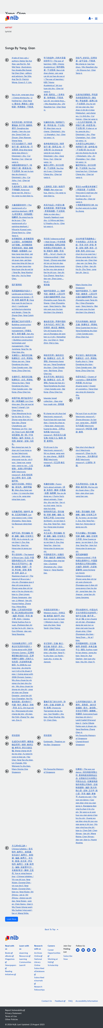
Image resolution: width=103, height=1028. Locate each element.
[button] (91, 18)
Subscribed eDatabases (39, 971)
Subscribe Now (67, 957)
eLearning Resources (24, 954)
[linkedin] (78, 951)
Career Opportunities (54, 952)
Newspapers (10, 966)
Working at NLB (53, 960)
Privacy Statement (13, 1013)
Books (9, 952)
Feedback (60, 1001)
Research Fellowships (39, 988)
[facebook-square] (84, 951)
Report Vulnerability (15, 1010)
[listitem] (10, 947)
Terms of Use (11, 1016)
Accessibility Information (87, 1001)
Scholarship (53, 965)
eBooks (9, 956)
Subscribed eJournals (39, 980)
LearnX (22, 965)
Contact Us (47, 1001)
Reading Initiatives (10, 973)
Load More (11, 919)
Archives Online (38, 954)
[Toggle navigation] (96, 18)
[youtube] (95, 951)
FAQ (70, 1001)
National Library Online (38, 962)
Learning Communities (25, 960)
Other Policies (11, 1019)
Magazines (10, 960)
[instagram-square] (89, 951)
